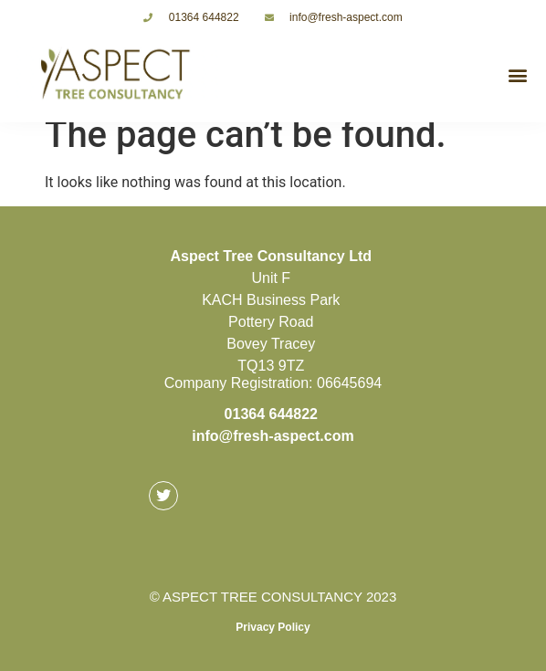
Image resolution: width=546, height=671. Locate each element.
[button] (517, 74)
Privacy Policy (273, 627)
